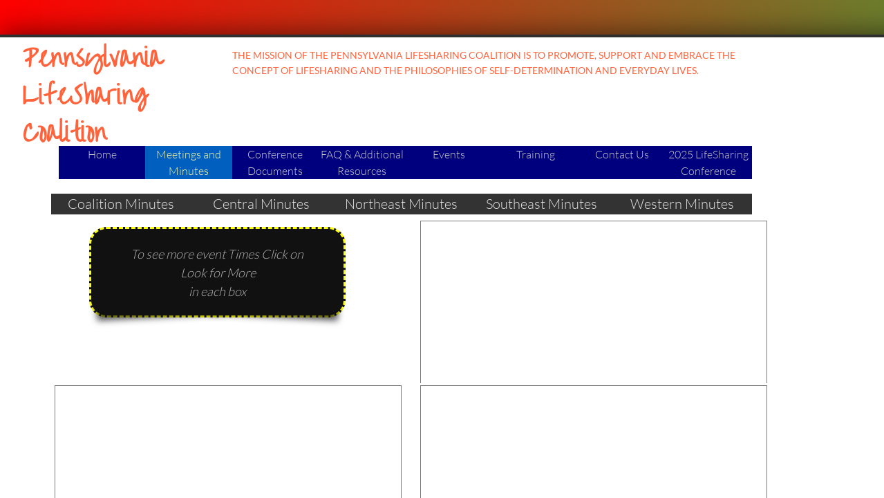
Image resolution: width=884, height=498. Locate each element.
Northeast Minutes (401, 203)
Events (449, 154)
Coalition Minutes (121, 203)
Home (102, 154)
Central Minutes (261, 203)
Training (535, 154)
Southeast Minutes (541, 203)
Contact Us (622, 154)
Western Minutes (682, 203)
